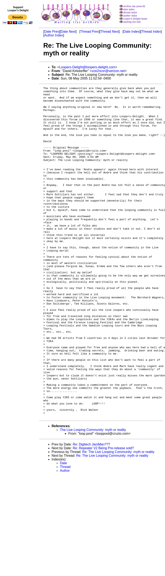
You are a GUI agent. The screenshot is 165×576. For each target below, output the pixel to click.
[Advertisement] (18, 111)
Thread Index (151, 31)
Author (65, 537)
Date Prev (51, 31)
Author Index (53, 35)
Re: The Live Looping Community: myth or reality (118, 518)
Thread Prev (89, 31)
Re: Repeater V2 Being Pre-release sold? (103, 514)
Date (63, 529)
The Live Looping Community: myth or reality (93, 496)
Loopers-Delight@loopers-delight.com (87, 67)
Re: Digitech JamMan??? (91, 510)
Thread (65, 533)
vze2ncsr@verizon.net (108, 71)
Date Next (68, 31)
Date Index (131, 31)
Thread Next (109, 31)
